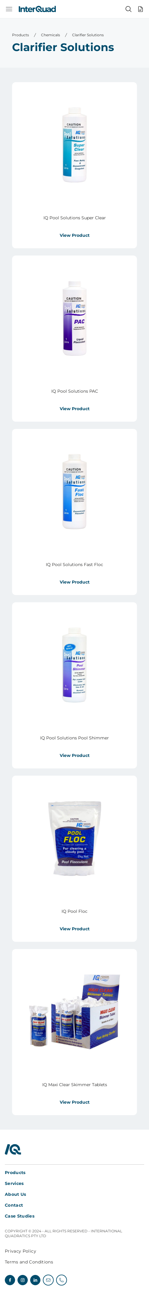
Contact (14, 1205)
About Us (15, 1194)
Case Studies (19, 1216)
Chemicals (50, 35)
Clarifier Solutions (88, 35)
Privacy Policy (20, 1251)
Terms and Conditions (29, 1262)
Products (20, 35)
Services (14, 1183)
